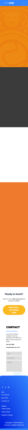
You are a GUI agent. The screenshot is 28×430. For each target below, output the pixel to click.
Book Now (4, 398)
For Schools (5, 395)
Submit (17, 374)
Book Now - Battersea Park (14, 310)
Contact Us (5, 401)
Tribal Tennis (5, 412)
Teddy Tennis (5, 409)
